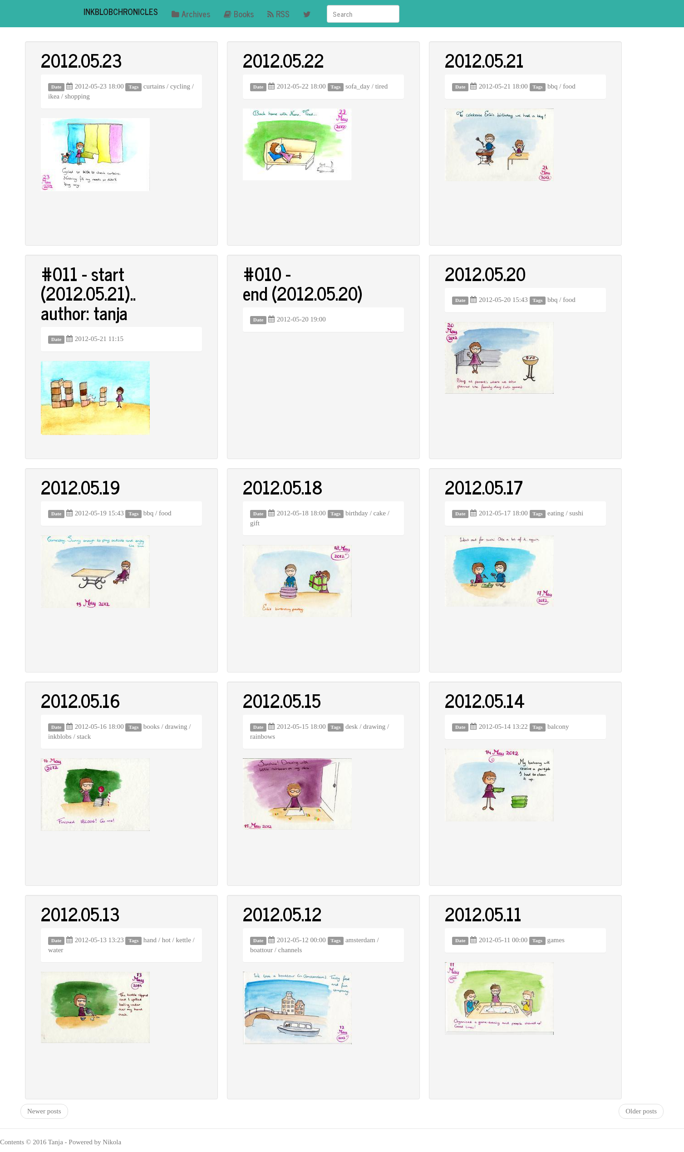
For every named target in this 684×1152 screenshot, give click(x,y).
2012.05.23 (81, 59)
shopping (77, 96)
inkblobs (60, 736)
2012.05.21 (484, 59)
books (151, 726)
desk (351, 726)
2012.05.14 (485, 700)
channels (290, 950)
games (555, 940)
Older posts (641, 1111)
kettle (183, 940)
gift (255, 523)
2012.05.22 (283, 59)
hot (166, 940)
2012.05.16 (80, 700)
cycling (180, 86)
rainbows (262, 736)
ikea (53, 96)
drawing (176, 726)
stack (84, 736)
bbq (552, 86)
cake (380, 513)
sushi (576, 513)
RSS (278, 13)
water (55, 950)
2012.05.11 (483, 913)
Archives (191, 13)
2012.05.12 (282, 913)
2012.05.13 (80, 913)
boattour (261, 950)
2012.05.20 (485, 273)
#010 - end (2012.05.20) (303, 283)
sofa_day (357, 86)
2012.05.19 (80, 486)
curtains (154, 86)
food (569, 86)
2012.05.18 (283, 486)
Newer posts (44, 1111)
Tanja (55, 1142)
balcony (558, 726)
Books (239, 13)
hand (150, 940)
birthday (356, 513)
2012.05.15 (282, 700)
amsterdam (360, 940)
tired (381, 86)
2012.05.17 (484, 486)
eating (555, 513)
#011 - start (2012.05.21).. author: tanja (88, 293)
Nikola (112, 1142)
